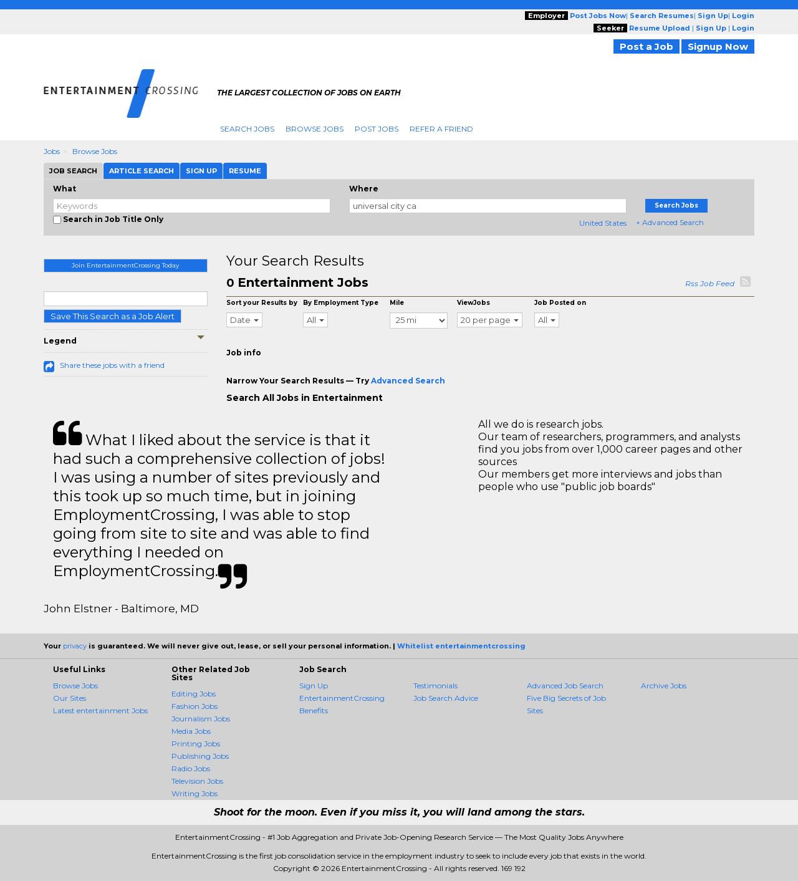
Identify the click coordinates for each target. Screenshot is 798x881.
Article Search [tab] (141, 170)
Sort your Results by (261, 303)
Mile (397, 303)
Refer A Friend (441, 128)
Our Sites (69, 698)
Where (363, 188)
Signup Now (718, 46)
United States (603, 223)
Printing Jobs (195, 743)
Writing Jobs (194, 793)
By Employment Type (340, 303)
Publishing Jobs (200, 756)
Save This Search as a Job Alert (112, 316)
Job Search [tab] (73, 170)
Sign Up (313, 685)
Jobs (52, 151)
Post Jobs (376, 128)
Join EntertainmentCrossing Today (125, 265)
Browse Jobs (315, 128)
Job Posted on (560, 303)
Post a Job (646, 46)
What (64, 188)
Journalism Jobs (200, 718)
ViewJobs (473, 303)
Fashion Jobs (194, 706)
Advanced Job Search (565, 685)
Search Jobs (247, 128)
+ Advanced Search (670, 222)
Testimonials (435, 685)
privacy (75, 646)
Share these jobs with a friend (112, 365)
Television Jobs (197, 781)
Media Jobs (191, 731)
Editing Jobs (193, 693)
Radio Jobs (190, 768)
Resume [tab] (245, 170)
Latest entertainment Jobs (100, 710)
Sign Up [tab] (201, 170)
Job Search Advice (445, 698)
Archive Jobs (663, 685)
